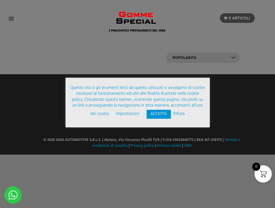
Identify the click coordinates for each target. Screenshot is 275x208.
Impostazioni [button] (127, 113)
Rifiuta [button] (178, 113)
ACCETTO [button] (159, 114)
